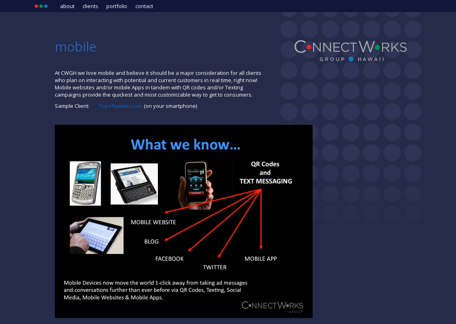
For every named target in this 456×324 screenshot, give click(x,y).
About (67, 6)
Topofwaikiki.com (121, 105)
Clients (90, 6)
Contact (144, 6)
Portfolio (116, 6)
